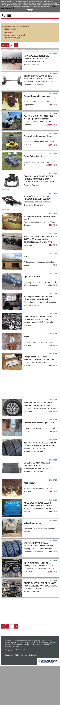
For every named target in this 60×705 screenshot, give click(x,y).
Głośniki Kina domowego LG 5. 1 (39, 462)
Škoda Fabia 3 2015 (33, 170)
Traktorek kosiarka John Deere (38, 149)
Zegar (26, 376)
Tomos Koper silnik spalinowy (37, 109)
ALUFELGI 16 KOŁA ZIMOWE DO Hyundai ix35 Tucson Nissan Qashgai (39, 444)
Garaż (26, 296)
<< (3, 58)
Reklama (32, 694)
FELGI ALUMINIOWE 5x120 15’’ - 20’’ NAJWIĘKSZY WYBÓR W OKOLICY (38, 358)
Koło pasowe (30, 522)
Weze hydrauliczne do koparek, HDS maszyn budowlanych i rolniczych (38, 338)
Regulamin (9, 694)
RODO (17, 694)
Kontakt (24, 694)
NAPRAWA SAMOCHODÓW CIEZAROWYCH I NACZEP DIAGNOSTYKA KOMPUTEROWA (39, 72)
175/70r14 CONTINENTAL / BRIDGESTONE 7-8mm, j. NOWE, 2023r (39, 585)
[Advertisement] (30, 49)
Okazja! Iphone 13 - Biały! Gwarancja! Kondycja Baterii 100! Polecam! (39, 398)
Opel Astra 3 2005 (32, 316)
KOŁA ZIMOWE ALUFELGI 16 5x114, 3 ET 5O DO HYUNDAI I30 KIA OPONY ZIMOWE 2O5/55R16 (38, 605)
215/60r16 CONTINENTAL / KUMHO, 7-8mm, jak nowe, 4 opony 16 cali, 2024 (40, 484)
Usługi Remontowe (32, 562)
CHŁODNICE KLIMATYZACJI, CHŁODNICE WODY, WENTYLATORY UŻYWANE (37, 504)
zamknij (30, 10)
